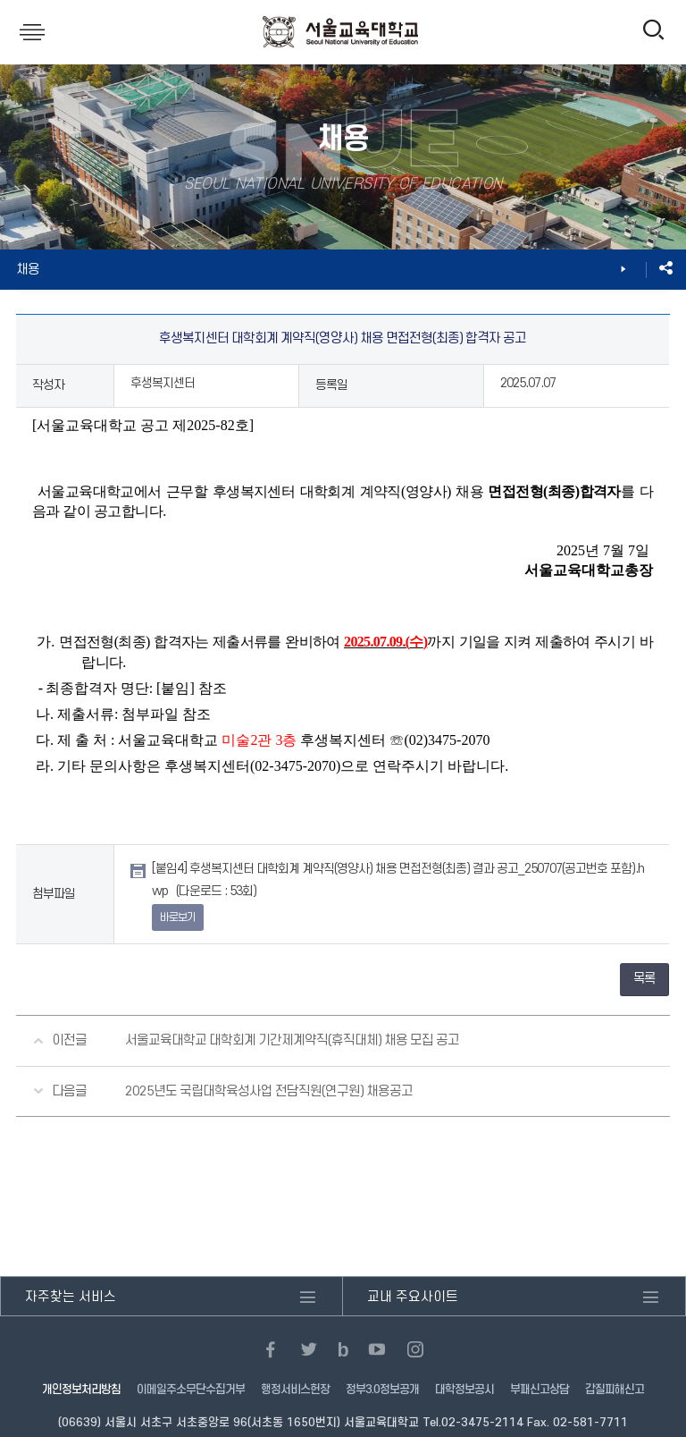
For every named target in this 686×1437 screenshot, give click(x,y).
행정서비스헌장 (295, 1389)
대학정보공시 (464, 1389)
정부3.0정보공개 (382, 1389)
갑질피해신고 (614, 1389)
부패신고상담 (539, 1389)
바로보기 (178, 917)
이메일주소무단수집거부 (191, 1389)
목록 (644, 978)
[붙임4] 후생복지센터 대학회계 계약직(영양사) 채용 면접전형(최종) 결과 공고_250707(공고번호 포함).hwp (398, 879)
